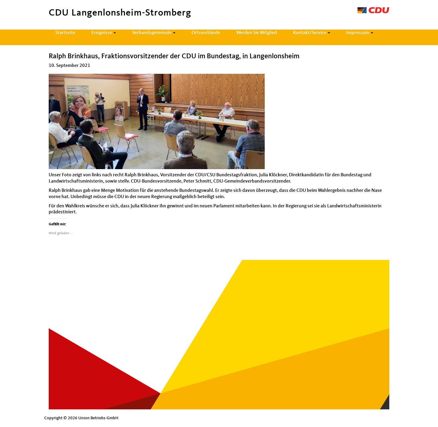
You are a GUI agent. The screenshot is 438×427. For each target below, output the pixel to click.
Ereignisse (103, 32)
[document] (219, 121)
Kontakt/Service (311, 32)
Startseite (65, 32)
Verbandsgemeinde (153, 32)
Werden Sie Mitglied (256, 32)
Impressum (359, 32)
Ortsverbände (206, 32)
